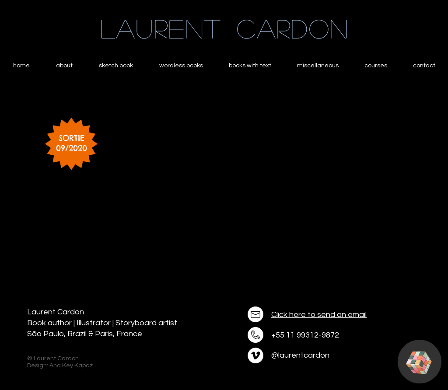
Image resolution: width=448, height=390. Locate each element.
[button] (419, 363)
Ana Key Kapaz (71, 365)
